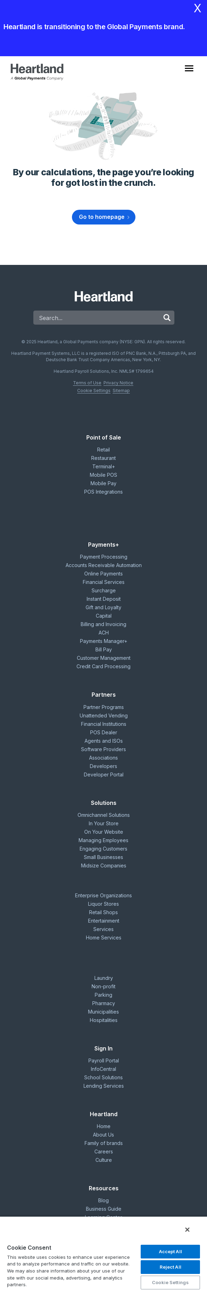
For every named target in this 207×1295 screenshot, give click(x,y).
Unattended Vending (104, 715)
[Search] (96, 318)
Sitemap (121, 390)
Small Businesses (103, 857)
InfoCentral (103, 1069)
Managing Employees (103, 840)
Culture (103, 1160)
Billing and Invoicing (103, 624)
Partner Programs (104, 707)
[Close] (187, 1229)
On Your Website (103, 832)
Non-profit (103, 986)
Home (104, 1126)
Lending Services (104, 1086)
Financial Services (104, 582)
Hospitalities (104, 1020)
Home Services (103, 938)
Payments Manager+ (103, 641)
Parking (103, 995)
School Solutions (103, 1077)
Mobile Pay (103, 483)
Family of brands (104, 1143)
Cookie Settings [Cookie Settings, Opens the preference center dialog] (170, 1282)
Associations (103, 758)
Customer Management (104, 658)
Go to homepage (102, 216)
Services (103, 929)
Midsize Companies (103, 865)
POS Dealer (103, 732)
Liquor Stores (103, 904)
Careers (103, 1151)
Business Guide (103, 1209)
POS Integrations (103, 492)
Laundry (103, 978)
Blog (103, 1200)
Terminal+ (103, 466)
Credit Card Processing (103, 666)
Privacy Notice (118, 382)
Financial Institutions (103, 724)
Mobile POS (103, 475)
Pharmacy (103, 1003)
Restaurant (103, 458)
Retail (103, 450)
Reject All (170, 1267)
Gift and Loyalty (103, 607)
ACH (104, 633)
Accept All (170, 1251)
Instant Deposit (104, 599)
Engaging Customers (103, 849)
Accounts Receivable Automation (104, 565)
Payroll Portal (103, 1060)
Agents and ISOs (104, 741)
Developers (103, 766)
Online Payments (103, 574)
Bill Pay (103, 649)
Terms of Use (87, 382)
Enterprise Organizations (103, 895)
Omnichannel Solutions (104, 815)
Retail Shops (103, 912)
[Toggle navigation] (194, 72)
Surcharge (104, 590)
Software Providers (103, 749)
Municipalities (103, 1012)
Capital (104, 616)
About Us (103, 1135)
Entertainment (103, 921)
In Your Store (104, 823)
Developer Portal (103, 774)
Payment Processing (103, 557)
